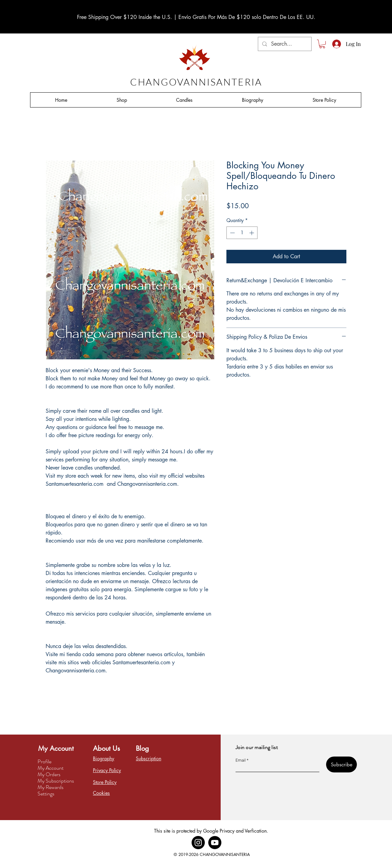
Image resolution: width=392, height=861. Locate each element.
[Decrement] (231, 233)
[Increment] (252, 233)
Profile (44, 761)
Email (241, 760)
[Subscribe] (341, 764)
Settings (46, 793)
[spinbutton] (242, 233)
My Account (51, 768)
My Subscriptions (56, 781)
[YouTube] (214, 842)
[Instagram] (198, 842)
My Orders (49, 774)
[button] (322, 44)
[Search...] (284, 44)
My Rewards (51, 787)
